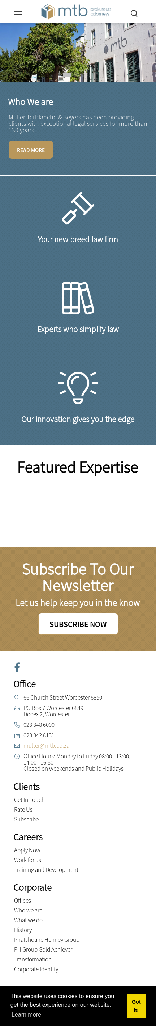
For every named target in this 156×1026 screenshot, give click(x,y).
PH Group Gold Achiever (43, 949)
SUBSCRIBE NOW (78, 624)
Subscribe (26, 819)
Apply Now (27, 850)
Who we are (28, 910)
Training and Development (46, 870)
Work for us (27, 860)
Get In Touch (29, 800)
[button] (67, 75)
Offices (22, 901)
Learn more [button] (26, 1014)
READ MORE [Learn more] (31, 150)
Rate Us (23, 809)
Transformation (33, 959)
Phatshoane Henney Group (46, 940)
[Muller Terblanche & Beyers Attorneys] (76, 11)
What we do (28, 920)
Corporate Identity (36, 969)
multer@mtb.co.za (46, 746)
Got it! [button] (136, 1006)
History (23, 930)
